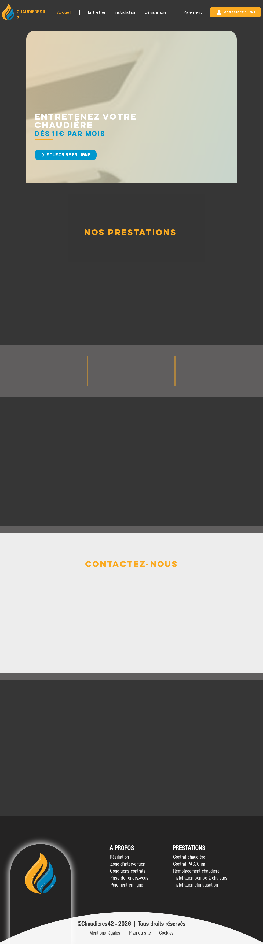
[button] (119, 857)
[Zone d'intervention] (127, 864)
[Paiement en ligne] (126, 885)
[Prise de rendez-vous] (129, 878)
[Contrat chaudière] (189, 857)
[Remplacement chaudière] (196, 871)
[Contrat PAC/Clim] (189, 864)
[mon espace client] (235, 12)
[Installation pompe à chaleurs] (200, 878)
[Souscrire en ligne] (66, 155)
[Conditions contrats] (127, 871)
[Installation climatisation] (195, 885)
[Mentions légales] (104, 933)
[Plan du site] (140, 933)
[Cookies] (166, 933)
